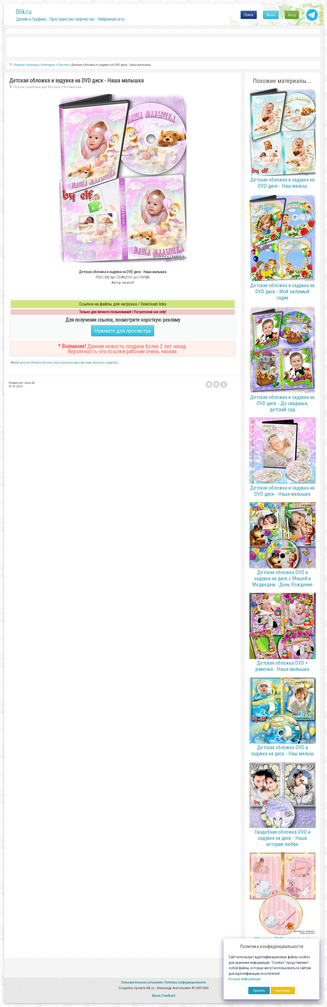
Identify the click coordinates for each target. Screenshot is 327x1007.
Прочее (19, 87)
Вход (292, 15)
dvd (44, 362)
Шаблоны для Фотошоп (44, 87)
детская (25, 362)
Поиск (248, 15)
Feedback (168, 996)
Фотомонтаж (72, 87)
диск (77, 362)
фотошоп (98, 362)
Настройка (282, 990)
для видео (86, 362)
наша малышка (63, 362)
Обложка (35, 362)
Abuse (156, 996)
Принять (259, 990)
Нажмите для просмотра (123, 330)
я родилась (111, 362)
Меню (270, 15)
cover (49, 362)
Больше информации (245, 979)
